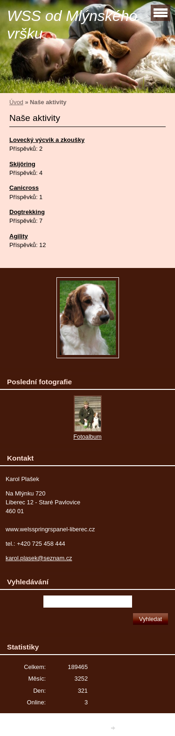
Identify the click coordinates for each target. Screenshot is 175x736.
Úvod (16, 102)
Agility (18, 236)
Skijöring (22, 164)
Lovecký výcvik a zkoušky (46, 139)
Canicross (24, 187)
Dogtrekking (27, 211)
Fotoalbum (87, 436)
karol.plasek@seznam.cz (39, 558)
